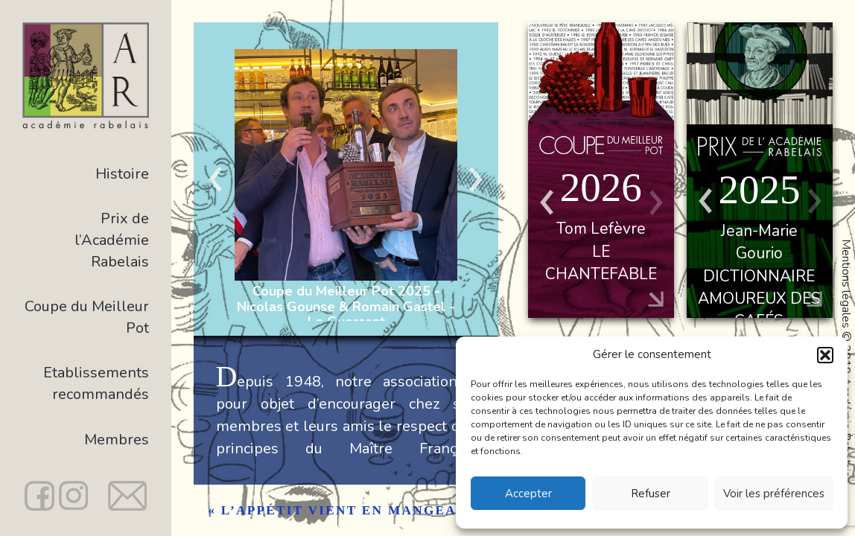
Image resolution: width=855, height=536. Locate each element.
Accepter (528, 493)
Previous (216, 179)
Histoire (122, 174)
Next (475, 179)
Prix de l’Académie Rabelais (111, 240)
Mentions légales (846, 283)
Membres (116, 440)
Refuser (650, 493)
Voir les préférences (773, 493)
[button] (825, 355)
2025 (759, 189)
